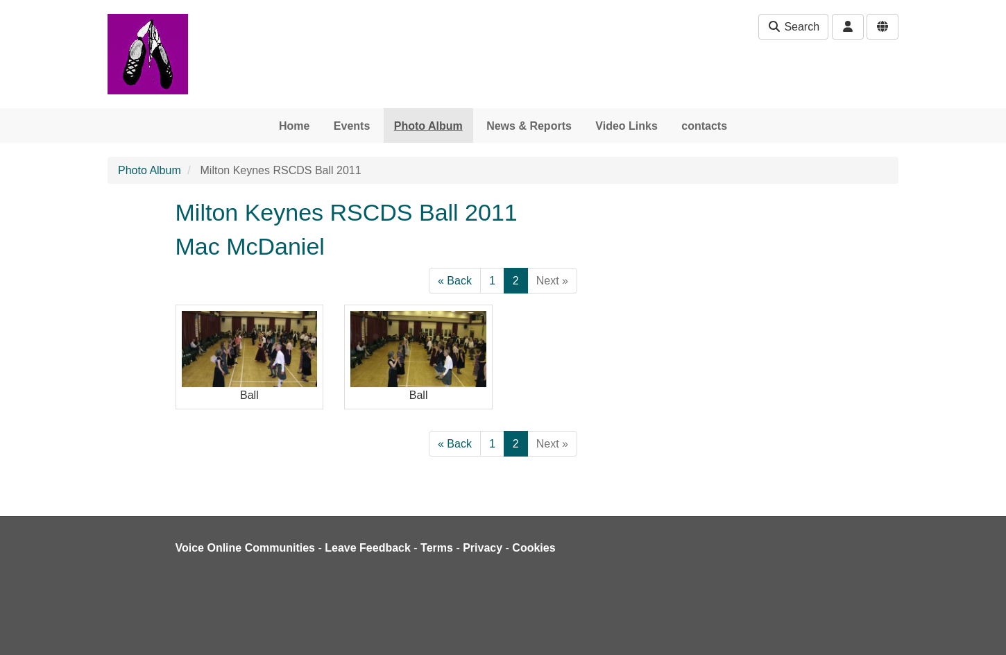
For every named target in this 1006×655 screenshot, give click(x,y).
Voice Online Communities (246, 548)
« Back (455, 281)
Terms (436, 548)
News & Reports (529, 126)
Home (294, 126)
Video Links (626, 126)
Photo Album (428, 126)
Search (793, 27)
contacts (704, 126)
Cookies (533, 548)
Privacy (482, 548)
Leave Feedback (368, 548)
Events (352, 126)
